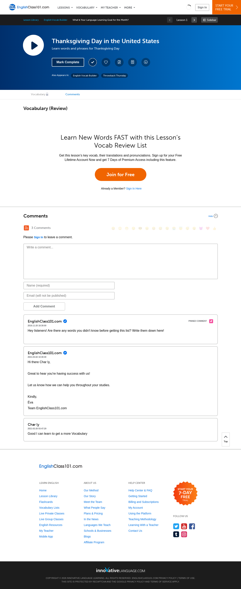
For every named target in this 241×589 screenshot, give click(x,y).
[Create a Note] (119, 62)
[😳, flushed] (120, 228)
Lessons (64, 7)
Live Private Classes (51, 513)
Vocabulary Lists (49, 507)
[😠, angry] (147, 228)
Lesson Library (31, 19)
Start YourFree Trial (227, 7)
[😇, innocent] (180, 228)
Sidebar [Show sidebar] (211, 20)
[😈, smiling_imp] (201, 228)
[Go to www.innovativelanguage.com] (120, 569)
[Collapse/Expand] (120, 216)
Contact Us (135, 530)
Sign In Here (134, 188)
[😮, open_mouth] (194, 228)
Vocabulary (85, 7)
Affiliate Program (94, 542)
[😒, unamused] (133, 228)
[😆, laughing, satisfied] (153, 228)
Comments (72, 94)
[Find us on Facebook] (192, 526)
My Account (135, 507)
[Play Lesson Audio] (33, 45)
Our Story (90, 496)
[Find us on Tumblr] (176, 534)
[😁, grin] (126, 228)
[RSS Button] (26, 228)
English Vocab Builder (55, 19)
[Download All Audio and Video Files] (145, 62)
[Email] (69, 295)
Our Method (91, 490)
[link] (194, 20)
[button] (188, 7)
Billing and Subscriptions (143, 501)
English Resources (50, 525)
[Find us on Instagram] (184, 534)
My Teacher (109, 7)
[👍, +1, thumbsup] (214, 228)
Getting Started (137, 496)
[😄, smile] (113, 228)
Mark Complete (68, 62)
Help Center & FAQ (140, 490)
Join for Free (120, 174)
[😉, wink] (167, 228)
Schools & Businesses (97, 530)
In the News (91, 519)
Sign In (202, 7)
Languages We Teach (97, 525)
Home (43, 490)
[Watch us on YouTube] (184, 526)
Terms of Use (186, 578)
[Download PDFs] (132, 62)
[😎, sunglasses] (140, 228)
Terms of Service (161, 581)
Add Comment (44, 306)
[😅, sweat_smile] (160, 228)
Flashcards (46, 501)
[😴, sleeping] (187, 228)
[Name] (69, 285)
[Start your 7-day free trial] (185, 493)
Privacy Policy (167, 578)
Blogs (87, 536)
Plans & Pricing (93, 513)
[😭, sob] (174, 228)
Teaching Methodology (142, 519)
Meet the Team (93, 501)
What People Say (94, 507)
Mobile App (46, 536)
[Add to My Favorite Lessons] (106, 62)
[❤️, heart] (207, 228)
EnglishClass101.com (145, 578)
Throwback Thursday (114, 75)
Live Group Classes (51, 519)
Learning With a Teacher (143, 525)
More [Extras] (128, 7)
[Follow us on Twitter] (176, 526)
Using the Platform (139, 513)
